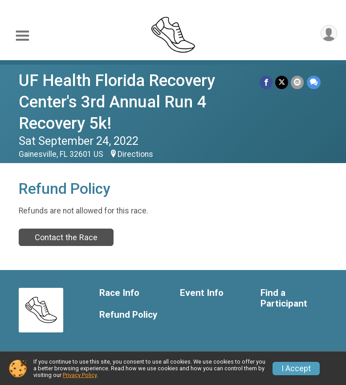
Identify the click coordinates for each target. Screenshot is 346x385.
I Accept (296, 368)
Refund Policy (128, 315)
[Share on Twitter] (282, 82)
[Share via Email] (297, 82)
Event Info (202, 293)
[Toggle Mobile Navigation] (22, 36)
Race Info (119, 293)
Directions (135, 154)
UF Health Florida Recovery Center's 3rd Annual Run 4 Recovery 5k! (117, 102)
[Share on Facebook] (266, 82)
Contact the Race (66, 237)
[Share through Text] (314, 82)
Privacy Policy (80, 375)
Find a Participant (284, 298)
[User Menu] (329, 33)
